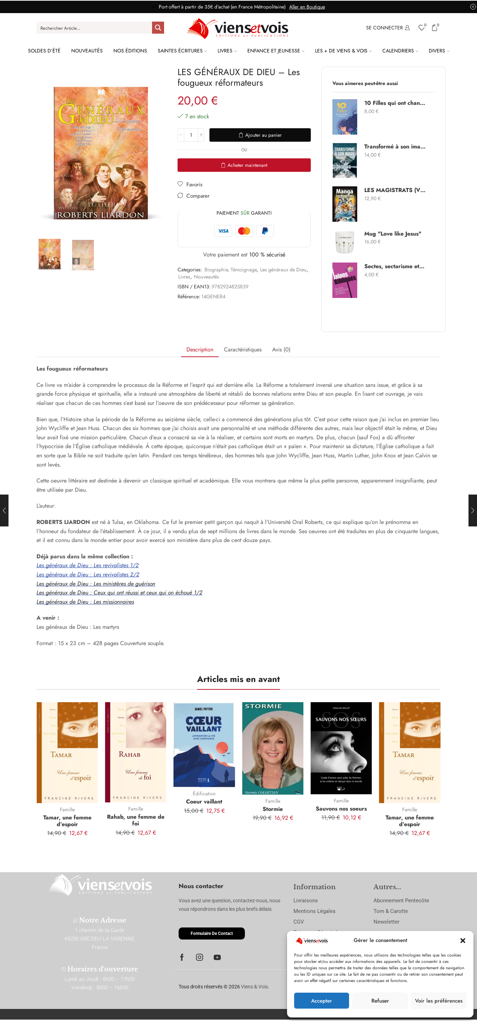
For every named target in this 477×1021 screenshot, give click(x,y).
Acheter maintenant (247, 165)
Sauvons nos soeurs (341, 809)
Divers (439, 50)
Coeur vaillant (204, 801)
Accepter (321, 1001)
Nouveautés (87, 50)
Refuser (380, 1001)
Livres (227, 50)
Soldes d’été (44, 50)
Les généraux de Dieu (283, 269)
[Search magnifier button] (158, 28)
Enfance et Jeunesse (275, 50)
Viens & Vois (254, 986)
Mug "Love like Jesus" (392, 234)
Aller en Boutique (307, 6)
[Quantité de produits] (191, 135)
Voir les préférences (438, 1001)
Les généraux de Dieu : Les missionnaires (85, 602)
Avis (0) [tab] (281, 349)
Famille (67, 809)
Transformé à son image (395, 147)
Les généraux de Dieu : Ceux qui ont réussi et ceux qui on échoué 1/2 (119, 592)
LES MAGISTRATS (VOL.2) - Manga (395, 190)
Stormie (273, 809)
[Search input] (94, 27)
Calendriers (400, 50)
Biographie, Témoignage (230, 269)
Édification (204, 793)
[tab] (200, 350)
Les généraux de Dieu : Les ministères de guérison (96, 584)
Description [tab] (199, 349)
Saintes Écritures (182, 50)
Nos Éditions (130, 50)
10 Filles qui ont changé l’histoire (395, 103)
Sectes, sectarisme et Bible (395, 266)
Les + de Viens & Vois (343, 50)
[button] (462, 940)
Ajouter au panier (263, 135)
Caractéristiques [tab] (243, 349)
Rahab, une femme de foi (135, 820)
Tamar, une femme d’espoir (67, 820)
